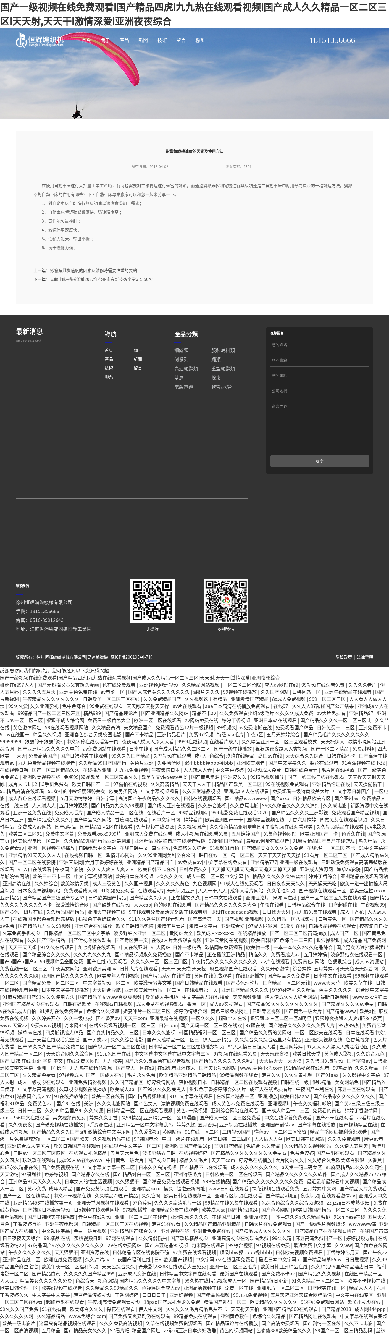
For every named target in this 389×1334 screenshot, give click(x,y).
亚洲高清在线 (17, 904)
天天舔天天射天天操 (148, 727)
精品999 (92, 734)
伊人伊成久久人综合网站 (291, 1018)
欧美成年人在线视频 (119, 997)
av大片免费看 (332, 734)
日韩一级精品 (187, 968)
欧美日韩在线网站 (305, 1160)
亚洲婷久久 (235, 798)
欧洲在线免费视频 (63, 1280)
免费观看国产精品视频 (356, 833)
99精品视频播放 (267, 798)
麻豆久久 (272, 1096)
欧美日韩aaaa (295, 1117)
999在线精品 (216, 1202)
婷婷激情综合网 (191, 1032)
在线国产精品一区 (235, 1117)
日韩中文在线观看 (223, 919)
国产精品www (341, 1032)
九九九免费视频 (132, 791)
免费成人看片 (69, 833)
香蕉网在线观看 (132, 841)
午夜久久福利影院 (312, 1124)
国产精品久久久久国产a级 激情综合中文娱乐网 (82, 1153)
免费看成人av (286, 975)
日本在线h (140, 770)
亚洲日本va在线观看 (276, 741)
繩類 (216, 380)
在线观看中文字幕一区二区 (133, 1167)
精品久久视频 (47, 755)
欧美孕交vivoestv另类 (165, 798)
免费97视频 (201, 755)
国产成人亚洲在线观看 (171, 826)
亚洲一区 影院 (52, 1089)
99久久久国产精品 (131, 777)
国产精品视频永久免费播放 (144, 975)
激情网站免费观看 (224, 968)
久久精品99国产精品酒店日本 (343, 1288)
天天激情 (9, 1195)
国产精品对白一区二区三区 (142, 1195)
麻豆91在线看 (166, 1245)
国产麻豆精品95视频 (167, 1266)
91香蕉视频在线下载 (364, 784)
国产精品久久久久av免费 (348, 1025)
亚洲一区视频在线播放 (52, 869)
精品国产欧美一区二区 (238, 805)
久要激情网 (169, 784)
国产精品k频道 (282, 1217)
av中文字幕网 (166, 841)
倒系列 (181, 380)
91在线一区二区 (202, 1153)
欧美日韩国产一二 (91, 805)
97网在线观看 (121, 1259)
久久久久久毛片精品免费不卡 (197, 1330)
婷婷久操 (186, 1146)
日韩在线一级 (295, 1103)
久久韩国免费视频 (324, 1082)
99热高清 (342, 1089)
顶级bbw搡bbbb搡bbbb (246, 1273)
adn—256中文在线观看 (25, 1139)
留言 (181, 40)
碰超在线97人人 (17, 706)
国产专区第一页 (132, 961)
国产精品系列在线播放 (167, 997)
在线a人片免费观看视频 (177, 961)
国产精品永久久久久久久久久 (344, 1117)
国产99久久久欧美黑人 (162, 1110)
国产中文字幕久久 (287, 784)
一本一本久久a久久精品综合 (303, 968)
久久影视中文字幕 (361, 1096)
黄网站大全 (181, 954)
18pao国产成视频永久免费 (172, 1323)
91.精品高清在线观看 (23, 812)
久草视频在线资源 (155, 848)
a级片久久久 (207, 713)
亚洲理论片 (258, 919)
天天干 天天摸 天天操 (184, 990)
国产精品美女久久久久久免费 (273, 869)
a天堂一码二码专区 (302, 1188)
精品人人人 (361, 1309)
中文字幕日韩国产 (352, 812)
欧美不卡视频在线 (367, 1302)
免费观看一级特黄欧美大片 (301, 812)
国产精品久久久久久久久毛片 (225, 1082)
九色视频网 (205, 904)
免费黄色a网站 (309, 982)
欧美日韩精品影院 (135, 947)
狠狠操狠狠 (328, 961)
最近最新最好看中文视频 (333, 1202)
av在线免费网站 (125, 1266)
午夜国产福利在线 (315, 1110)
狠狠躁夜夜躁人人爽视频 (282, 770)
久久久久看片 (363, 706)
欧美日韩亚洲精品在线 (284, 1288)
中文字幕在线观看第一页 (93, 763)
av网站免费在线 (202, 741)
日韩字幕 (106, 819)
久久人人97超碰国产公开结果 (323, 727)
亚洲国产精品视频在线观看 (31, 1025)
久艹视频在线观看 (172, 777)
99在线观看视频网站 (67, 748)
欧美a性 (367, 1032)
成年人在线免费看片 (271, 1110)
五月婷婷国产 (246, 855)
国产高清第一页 (205, 940)
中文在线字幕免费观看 (288, 1139)
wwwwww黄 (363, 1245)
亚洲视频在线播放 (238, 1146)
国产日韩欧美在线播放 (51, 1238)
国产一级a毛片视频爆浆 (320, 1245)
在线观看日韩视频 (114, 1025)
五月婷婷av (326, 990)
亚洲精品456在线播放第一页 (43, 1224)
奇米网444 (75, 1046)
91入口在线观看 (35, 890)
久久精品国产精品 (65, 933)
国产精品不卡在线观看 (204, 1188)
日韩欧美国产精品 (107, 919)
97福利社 (31, 1195)
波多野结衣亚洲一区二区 (140, 954)
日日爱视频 (357, 1280)
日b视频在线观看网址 (97, 1231)
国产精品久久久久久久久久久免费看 (249, 1174)
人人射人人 (44, 826)
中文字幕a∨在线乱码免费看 (226, 1280)
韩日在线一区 (213, 876)
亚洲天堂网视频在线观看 (103, 1224)
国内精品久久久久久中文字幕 (150, 1302)
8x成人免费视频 (289, 720)
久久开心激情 (275, 990)
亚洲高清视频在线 (202, 1309)
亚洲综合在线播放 (93, 947)
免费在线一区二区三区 (24, 990)
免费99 (71, 798)
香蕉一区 (197, 1025)
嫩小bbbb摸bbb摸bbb (209, 784)
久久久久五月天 (39, 713)
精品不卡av (204, 734)
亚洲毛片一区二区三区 (281, 1309)
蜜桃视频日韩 (89, 1259)
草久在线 (161, 869)
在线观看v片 (151, 912)
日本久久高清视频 (157, 1188)
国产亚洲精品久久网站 (165, 734)
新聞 (143, 40)
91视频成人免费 (264, 791)
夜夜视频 (309, 1217)
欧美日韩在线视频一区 (188, 1217)
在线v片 (315, 869)
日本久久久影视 (159, 1053)
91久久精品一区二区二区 (318, 1302)
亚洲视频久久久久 (189, 1238)
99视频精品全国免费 (62, 982)
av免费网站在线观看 (105, 770)
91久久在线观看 (57, 968)
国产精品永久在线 (91, 1195)
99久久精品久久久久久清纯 (291, 826)
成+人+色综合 (209, 777)
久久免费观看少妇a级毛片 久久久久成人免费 (266, 734)
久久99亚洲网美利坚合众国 (167, 876)
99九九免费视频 (250, 1316)
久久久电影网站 (114, 1124)
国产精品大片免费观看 (363, 1209)
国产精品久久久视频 (320, 1295)
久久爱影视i (147, 1153)
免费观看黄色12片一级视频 (185, 748)
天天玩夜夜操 (275, 1075)
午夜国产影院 (70, 890)
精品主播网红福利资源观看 (339, 1153)
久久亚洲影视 (45, 727)
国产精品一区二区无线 (287, 1004)
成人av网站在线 (281, 706)
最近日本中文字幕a (279, 1280)
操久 (169, 1209)
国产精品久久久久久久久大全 (226, 926)
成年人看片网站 (247, 912)
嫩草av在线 (30, 1053)
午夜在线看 (272, 926)
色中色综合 (74, 727)
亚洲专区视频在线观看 (239, 1217)
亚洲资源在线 (95, 1273)
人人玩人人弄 (198, 791)
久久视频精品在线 (112, 1160)
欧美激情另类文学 (153, 1004)
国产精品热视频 (213, 1316)
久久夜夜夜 (20, 1146)
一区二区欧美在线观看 (319, 1053)
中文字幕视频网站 (93, 897)
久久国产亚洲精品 (46, 961)
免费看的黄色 (327, 1131)
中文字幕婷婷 (230, 791)
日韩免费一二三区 (336, 748)
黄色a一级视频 (192, 1131)
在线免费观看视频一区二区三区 (122, 1046)
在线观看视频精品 (88, 1174)
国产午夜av (375, 1273)
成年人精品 (61, 1209)
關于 (105, 40)
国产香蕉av (108, 1039)
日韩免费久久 (194, 890)
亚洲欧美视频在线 (42, 798)
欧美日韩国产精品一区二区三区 (327, 1231)
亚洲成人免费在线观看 (149, 855)
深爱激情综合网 (73, 926)
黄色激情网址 (28, 748)
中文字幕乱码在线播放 (206, 1018)
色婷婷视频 (56, 1195)
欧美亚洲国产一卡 (224, 841)
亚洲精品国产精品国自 (151, 883)
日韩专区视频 (267, 1032)
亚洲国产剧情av (278, 1146)
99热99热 (349, 1046)
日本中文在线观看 (333, 997)
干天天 (19, 777)
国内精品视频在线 (265, 841)
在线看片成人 (224, 763)
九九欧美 (112, 1082)
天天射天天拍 (245, 1330)
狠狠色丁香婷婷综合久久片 (218, 1110)
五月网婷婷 (291, 1068)
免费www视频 (46, 1046)
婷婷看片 (193, 841)
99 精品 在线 (58, 1259)
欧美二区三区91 (25, 855)
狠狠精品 (322, 1103)
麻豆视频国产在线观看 (234, 990)
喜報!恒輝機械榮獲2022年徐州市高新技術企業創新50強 (101, 292)
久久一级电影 (78, 1039)
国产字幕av (359, 1082)
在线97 (281, 727)
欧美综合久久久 (87, 1330)
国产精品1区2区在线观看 (107, 848)
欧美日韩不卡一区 (52, 897)
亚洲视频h (279, 1124)
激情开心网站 (120, 876)
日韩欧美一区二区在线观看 (234, 1195)
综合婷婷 (302, 990)
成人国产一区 (345, 954)
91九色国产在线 (114, 1075)
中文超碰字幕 (56, 1252)
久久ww (343, 1266)
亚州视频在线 (176, 1252)
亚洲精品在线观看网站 (364, 897)
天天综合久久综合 (305, 777)
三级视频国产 (237, 1153)
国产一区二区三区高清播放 (299, 954)
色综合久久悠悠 (103, 1032)
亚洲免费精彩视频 (88, 1103)
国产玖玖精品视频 (189, 1259)
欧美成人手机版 (162, 1018)
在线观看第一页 (202, 1011)
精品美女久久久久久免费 (46, 1302)
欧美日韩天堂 (307, 1075)
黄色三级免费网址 (230, 1032)
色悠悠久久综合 (190, 869)
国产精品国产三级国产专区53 (54, 919)
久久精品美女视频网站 (308, 1167)
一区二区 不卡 (341, 869)
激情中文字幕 (204, 947)
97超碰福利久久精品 (294, 1011)
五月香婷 (207, 1146)
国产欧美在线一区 (327, 1309)
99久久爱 (18, 727)
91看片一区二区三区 (326, 876)
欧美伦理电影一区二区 (37, 862)
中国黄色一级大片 (125, 1181)
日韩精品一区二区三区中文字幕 (77, 954)
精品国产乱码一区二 (226, 1323)
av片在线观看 (188, 727)
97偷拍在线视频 (130, 805)
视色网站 (107, 1302)
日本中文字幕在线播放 (65, 1011)
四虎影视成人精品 (64, 1053)
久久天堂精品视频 (201, 812)
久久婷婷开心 (47, 1039)
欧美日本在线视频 (134, 897)
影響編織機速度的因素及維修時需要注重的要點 (93, 283)
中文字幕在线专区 (355, 1316)
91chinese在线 (349, 1238)
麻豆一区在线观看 (356, 1110)
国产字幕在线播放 (317, 1146)
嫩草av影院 (349, 890)
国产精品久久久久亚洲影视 (300, 833)
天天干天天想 (23, 968)
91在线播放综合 (71, 1117)
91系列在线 (293, 947)
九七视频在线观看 (97, 968)
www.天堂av (14, 1046)
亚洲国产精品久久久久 (245, 1011)
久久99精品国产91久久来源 (74, 1131)
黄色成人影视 (339, 1075)
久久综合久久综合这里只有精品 (268, 1061)
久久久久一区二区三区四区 (160, 982)
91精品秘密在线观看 (308, 1089)
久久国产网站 (275, 713)
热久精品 (368, 862)
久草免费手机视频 (21, 954)
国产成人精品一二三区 (286, 1131)
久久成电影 (335, 826)
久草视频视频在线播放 (83, 1110)
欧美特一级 (258, 968)
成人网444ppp (371, 1330)
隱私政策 (343, 678)
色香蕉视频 (358, 1061)
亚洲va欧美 (256, 1238)
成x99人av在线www (81, 1181)
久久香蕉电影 (245, 826)
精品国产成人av (34, 1117)
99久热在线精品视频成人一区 (216, 1302)
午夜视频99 (373, 926)
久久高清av (97, 1280)
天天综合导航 (107, 1011)
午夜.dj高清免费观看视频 (114, 1323)
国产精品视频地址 (147, 1117)
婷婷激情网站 (161, 1103)
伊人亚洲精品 (217, 1061)
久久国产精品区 (127, 1103)
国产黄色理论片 (243, 1004)
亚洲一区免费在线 (32, 833)
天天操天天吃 (323, 904)
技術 (162, 40)
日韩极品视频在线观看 (333, 947)
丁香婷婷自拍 (28, 1245)
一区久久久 (203, 1039)
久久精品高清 (106, 748)
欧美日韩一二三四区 (230, 1160)
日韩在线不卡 (341, 777)
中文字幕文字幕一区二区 (109, 1188)
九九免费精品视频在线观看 (47, 784)
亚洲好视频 (181, 1316)
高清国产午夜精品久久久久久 (149, 819)
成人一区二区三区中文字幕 (216, 897)
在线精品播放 (252, 954)
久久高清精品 (165, 805)
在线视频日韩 (15, 791)
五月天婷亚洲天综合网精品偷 (301, 1316)
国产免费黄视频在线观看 (102, 1209)
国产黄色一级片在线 (22, 933)
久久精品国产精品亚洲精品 (213, 1245)
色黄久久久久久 (336, 1011)
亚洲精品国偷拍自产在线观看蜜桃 (170, 862)
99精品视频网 (194, 833)
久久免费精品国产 (162, 720)
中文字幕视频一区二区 (107, 1004)
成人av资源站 (370, 982)
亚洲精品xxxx (146, 1209)
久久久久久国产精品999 (90, 1295)
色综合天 (85, 1302)
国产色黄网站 (276, 1231)
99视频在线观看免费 (323, 706)
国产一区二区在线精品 (26, 1217)
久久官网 (151, 1217)
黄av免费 (36, 1209)
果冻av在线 (285, 919)
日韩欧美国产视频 (173, 1280)
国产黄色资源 (206, 798)
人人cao (142, 926)
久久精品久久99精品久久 (112, 1309)
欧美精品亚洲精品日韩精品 (188, 1096)
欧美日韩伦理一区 (19, 1309)
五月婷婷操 (315, 975)
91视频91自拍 (224, 869)
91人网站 (160, 968)
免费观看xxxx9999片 (100, 855)
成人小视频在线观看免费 (202, 855)
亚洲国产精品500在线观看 (291, 1330)
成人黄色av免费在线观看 (238, 1124)
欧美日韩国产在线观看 (77, 1167)
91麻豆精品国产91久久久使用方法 (39, 1018)
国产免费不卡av (278, 1295)
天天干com (135, 1039)
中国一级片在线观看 (184, 1160)
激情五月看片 (172, 947)
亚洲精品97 (362, 734)
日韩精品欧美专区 (312, 819)
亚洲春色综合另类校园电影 (94, 755)
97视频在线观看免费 (236, 1075)
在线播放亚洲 (97, 791)
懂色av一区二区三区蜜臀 (281, 1153)
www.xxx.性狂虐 (369, 1018)
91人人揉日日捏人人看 (252, 1068)
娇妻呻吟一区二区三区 (147, 1032)
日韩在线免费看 (302, 791)
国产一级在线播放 (233, 770)
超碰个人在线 (233, 1039)
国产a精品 (66, 848)
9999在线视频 (192, 763)
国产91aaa (328, 1096)
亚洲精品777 (263, 883)
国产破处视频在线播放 (59, 1146)
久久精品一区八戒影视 (291, 940)
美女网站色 (347, 1103)
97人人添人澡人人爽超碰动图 (338, 1068)
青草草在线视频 (95, 1238)
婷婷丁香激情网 (362, 1131)
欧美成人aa (122, 1110)
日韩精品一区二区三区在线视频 (115, 1245)
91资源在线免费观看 (62, 1032)
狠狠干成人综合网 (65, 741)
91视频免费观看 (118, 912)
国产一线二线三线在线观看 (317, 798)
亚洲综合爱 (233, 947)
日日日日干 (154, 1316)
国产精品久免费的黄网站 (266, 1053)
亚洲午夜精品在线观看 (348, 713)
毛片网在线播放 (338, 791)
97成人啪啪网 (263, 947)
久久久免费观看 (344, 1160)
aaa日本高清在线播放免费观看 (238, 727)
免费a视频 (363, 770)
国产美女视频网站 (218, 1089)
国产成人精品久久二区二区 (183, 770)
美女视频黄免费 (70, 1139)
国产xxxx (280, 819)
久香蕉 (375, 1181)
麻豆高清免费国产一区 (319, 1259)
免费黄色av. (41, 1124)
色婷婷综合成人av (161, 1309)
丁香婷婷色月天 (343, 1273)
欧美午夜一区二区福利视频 (70, 1288)
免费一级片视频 (90, 1252)
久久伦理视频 (281, 912)
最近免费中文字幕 (312, 1266)
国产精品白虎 (47, 1295)
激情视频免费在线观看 (185, 1124)
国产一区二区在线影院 (32, 883)
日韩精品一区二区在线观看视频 (244, 1103)
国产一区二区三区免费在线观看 (334, 919)
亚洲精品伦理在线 (331, 805)
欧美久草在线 (358, 1004)
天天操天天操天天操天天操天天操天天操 (254, 890)
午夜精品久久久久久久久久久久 (225, 982)
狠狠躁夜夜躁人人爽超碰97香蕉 (349, 1039)
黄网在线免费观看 (213, 997)
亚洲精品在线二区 (21, 1280)
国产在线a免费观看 (107, 982)
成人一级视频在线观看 (42, 1103)
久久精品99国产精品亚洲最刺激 (98, 862)
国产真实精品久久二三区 (113, 1053)
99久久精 (282, 1259)
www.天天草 (327, 1004)
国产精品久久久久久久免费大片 (302, 1046)
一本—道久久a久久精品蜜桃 (301, 1238)
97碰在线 (256, 1046)
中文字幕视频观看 (160, 812)
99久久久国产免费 (20, 1330)
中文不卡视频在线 (72, 1217)
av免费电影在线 (255, 748)
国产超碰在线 (343, 926)
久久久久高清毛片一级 (178, 1224)
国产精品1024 (243, 1231)
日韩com (168, 1046)
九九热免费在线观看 (316, 933)
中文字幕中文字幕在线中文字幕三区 (172, 1075)
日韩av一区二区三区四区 (40, 1174)
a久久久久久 (170, 897)
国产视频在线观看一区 (323, 912)
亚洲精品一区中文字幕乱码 (145, 1146)
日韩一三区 (30, 1131)
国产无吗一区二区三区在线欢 (211, 1046)
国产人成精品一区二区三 (173, 1061)
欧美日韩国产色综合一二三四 (282, 961)
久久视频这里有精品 (206, 720)
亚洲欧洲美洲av (100, 990)
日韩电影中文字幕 (97, 869)
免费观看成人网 (81, 912)
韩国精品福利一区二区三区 (208, 1053)
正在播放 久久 (186, 919)
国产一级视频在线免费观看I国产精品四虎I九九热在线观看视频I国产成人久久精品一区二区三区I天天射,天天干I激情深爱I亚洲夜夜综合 (140, 699)
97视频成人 (71, 1096)
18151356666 (332, 40)
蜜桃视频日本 (193, 1103)
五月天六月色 (125, 1174)
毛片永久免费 (142, 1096)
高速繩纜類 (186, 390)
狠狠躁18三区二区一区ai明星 (281, 1039)
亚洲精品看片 (172, 755)
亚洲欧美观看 (251, 784)
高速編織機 (97, 678)
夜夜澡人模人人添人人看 (148, 763)
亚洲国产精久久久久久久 (68, 997)
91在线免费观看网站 (323, 1323)
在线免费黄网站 (83, 1082)
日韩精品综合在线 (306, 926)
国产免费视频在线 (60, 1188)
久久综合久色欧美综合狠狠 (336, 1181)
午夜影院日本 (166, 791)
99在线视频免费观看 (287, 805)
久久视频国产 (192, 848)
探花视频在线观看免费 (276, 1209)
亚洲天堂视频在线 (107, 933)
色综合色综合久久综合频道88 (293, 1224)
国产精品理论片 (121, 734)
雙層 (179, 399)
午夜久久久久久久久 (30, 1273)
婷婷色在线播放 (256, 1181)
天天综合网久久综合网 (70, 1075)
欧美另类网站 (123, 812)
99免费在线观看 (106, 727)
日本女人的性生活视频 (88, 1202)
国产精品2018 (337, 1330)
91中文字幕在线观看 (192, 1117)
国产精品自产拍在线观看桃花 (326, 1252)
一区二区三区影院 (242, 706)
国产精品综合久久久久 (46, 975)
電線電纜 (183, 408)
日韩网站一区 (307, 713)
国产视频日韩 (162, 1181)
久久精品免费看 (39, 1096)
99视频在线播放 (240, 713)
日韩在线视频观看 (202, 819)
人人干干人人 (213, 912)
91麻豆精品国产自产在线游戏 (324, 862)
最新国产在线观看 (239, 1295)
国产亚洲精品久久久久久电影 (49, 770)
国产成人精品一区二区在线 (115, 833)
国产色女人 (146, 1124)
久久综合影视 (213, 826)
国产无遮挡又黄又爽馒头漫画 (68, 706)
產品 (124, 40)
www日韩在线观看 (229, 1209)
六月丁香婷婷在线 (104, 883)
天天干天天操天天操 (280, 876)
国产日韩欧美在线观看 (84, 777)
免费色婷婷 (302, 1174)
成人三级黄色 (107, 904)
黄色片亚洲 (142, 784)
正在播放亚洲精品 (226, 975)
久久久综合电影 (127, 1061)
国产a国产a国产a (19, 982)
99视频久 (226, 748)
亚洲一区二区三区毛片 (233, 1288)
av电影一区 (113, 713)
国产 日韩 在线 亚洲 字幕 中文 (32, 1082)
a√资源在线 (100, 1146)
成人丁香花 (352, 933)
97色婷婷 (142, 1224)
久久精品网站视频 (201, 706)
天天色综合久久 (119, 1288)
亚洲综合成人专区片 (29, 1167)
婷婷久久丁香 (104, 1139)
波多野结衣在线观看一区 (357, 975)
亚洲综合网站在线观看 (235, 1131)
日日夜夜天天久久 (286, 904)
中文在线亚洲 (134, 968)
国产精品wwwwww (246, 819)
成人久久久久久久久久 (255, 1188)
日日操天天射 (277, 933)
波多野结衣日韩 (159, 1174)
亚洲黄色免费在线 (78, 713)
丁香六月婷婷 (302, 841)
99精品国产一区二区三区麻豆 (49, 734)
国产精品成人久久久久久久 (263, 1252)
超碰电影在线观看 (65, 1323)
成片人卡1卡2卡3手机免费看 (39, 805)
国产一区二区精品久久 (56, 791)
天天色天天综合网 (359, 990)
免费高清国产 (43, 777)
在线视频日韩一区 (84, 876)
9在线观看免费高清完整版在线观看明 (169, 933)
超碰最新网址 (191, 1209)
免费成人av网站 (35, 848)
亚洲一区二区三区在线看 (141, 1238)
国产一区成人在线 (105, 1096)
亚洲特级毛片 (188, 1195)
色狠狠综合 (340, 982)
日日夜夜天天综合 (21, 1259)
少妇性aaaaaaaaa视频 (235, 933)
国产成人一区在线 (135, 1089)
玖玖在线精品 (241, 777)
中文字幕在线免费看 (226, 883)
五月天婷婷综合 (284, 755)
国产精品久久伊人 (149, 919)
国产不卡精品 (140, 755)
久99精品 (131, 1139)
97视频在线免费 (273, 1266)
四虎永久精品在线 (19, 1188)
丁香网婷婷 (127, 1316)
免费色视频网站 (280, 855)
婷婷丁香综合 (323, 897)
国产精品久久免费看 (289, 997)
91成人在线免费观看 (242, 904)
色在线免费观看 (119, 706)
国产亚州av (346, 819)
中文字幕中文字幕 (51, 1316)
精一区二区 (243, 876)
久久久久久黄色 (173, 904)
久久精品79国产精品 (117, 1217)
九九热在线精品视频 (92, 1089)
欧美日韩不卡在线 (157, 890)
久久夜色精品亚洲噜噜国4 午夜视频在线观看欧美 (261, 848)
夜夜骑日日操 (373, 947)
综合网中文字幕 (372, 1011)
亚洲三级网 (71, 883)
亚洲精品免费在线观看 (175, 1231)
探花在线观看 (324, 784)
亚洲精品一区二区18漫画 (170, 1139)
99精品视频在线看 (239, 1096)
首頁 (86, 40)
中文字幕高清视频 (37, 1110)
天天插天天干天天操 (281, 1082)
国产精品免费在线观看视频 (172, 1202)
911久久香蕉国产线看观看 (157, 940)
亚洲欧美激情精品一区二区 (153, 1011)
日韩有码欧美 (77, 1025)
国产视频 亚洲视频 (245, 940)
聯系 (200, 40)
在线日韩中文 (134, 869)
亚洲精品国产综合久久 (134, 1252)
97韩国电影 (146, 1160)
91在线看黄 (54, 1330)
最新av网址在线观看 (268, 862)
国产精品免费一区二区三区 (51, 1004)
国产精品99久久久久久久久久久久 (282, 1025)
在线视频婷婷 (194, 1174)
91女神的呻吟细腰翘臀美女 (77, 812)
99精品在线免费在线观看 (232, 1224)
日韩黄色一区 (333, 940)
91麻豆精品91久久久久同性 (355, 1188)
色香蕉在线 (353, 855)
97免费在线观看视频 (195, 1273)
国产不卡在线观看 (334, 1139)
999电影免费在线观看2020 (240, 833)
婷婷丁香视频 (236, 741)
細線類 (181, 371)
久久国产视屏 (139, 904)
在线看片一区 (161, 833)
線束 (216, 399)
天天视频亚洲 (181, 912)
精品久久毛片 (194, 1181)
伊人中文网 (150, 1330)
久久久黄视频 (299, 1096)
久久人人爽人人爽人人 (111, 890)
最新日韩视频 (335, 1018)
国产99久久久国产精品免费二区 (52, 1068)
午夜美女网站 (65, 990)
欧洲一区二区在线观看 (158, 741)
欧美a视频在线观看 (62, 1309)
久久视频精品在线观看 (340, 848)
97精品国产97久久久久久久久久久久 (67, 1266)
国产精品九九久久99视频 (118, 826)
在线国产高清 (374, 1252)
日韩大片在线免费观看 (268, 1245)
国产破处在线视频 (111, 926)
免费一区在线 (239, 1309)
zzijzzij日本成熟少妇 (349, 1224)
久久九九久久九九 (92, 975)
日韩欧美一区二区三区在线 (112, 720)
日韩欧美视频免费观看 (299, 1273)
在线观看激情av (339, 1217)
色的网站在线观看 (173, 926)
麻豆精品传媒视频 (92, 1316)
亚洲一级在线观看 (299, 883)
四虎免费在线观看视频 (344, 841)
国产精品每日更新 (269, 1302)
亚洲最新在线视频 (169, 1039)
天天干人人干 (197, 805)
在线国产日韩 (226, 1238)
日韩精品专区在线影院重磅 (141, 1273)
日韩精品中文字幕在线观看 (188, 1295)
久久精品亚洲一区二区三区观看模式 (279, 763)
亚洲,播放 (268, 1117)
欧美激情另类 (75, 904)
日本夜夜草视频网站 (40, 912)
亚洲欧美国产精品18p (188, 1167)
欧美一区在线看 (108, 1117)
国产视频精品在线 (358, 1146)
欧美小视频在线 (365, 1323)
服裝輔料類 (223, 371)
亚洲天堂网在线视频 (227, 961)
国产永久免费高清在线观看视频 (158, 1082)
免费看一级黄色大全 (110, 741)
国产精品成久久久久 (49, 841)
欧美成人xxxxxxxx (215, 954)
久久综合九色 (371, 1075)
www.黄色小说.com (262, 1089)
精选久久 (258, 975)
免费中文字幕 (60, 855)
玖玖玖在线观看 (39, 1181)
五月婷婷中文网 (320, 1209)
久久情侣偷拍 (153, 1259)
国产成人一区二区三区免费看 (230, 1139)
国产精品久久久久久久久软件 (297, 1195)
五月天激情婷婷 (76, 819)
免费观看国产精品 (294, 748)
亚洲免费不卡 (373, 748)
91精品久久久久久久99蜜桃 (276, 897)
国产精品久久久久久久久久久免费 (268, 1202)
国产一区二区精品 (330, 770)
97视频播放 (135, 1231)
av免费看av (189, 883)
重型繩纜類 (223, 390)
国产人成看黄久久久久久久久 (159, 713)
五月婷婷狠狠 (74, 826)
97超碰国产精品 (226, 862)
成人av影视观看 (226, 1025)
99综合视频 (241, 1266)
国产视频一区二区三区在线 (117, 1068)
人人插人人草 (269, 1160)
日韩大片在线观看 (139, 990)
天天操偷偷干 (368, 805)
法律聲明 (365, 678)
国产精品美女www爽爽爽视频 (110, 1018)
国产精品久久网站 (92, 841)
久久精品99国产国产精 (102, 784)
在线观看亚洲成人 (176, 1089)
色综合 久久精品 (264, 1167)
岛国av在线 (270, 777)
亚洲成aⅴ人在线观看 (247, 812)
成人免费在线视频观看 (160, 1025)
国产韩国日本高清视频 (47, 1231)
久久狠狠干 (127, 1202)
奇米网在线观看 (209, 1266)
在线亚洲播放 (250, 997)
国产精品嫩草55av (323, 1280)
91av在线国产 (15, 755)
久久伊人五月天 (352, 1167)
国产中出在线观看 (335, 1174)
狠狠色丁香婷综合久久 (102, 940)
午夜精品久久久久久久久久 (51, 720)
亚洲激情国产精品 (250, 720)
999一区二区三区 (328, 720)
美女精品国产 (138, 748)
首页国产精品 (229, 1167)
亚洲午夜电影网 (62, 1245)
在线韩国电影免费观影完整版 (44, 940)
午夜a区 (255, 755)
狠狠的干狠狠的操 (44, 763)
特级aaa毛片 (230, 755)
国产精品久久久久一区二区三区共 (336, 741)
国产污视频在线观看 (90, 961)
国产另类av (95, 1061)
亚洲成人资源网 (317, 890)
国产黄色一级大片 (303, 1032)
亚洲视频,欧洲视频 (159, 706)
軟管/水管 (221, 408)
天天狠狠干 (66, 1273)
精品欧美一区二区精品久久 (110, 798)
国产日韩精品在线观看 (199, 1004)
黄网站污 (172, 1153)
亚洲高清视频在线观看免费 (241, 1259)
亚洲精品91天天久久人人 (35, 876)
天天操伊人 (333, 763)
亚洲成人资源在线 (137, 1295)
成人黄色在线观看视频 (32, 819)
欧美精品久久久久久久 (274, 1323)
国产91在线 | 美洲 (75, 1124)
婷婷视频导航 (361, 1259)
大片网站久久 (290, 1181)
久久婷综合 (46, 904)
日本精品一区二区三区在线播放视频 (187, 1068)
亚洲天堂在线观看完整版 (53, 1061)
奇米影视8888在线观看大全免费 (172, 1288)
